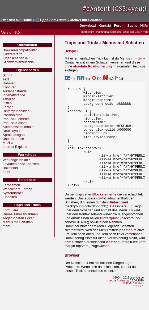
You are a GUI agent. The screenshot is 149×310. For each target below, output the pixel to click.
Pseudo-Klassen (15, 123)
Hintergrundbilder (16, 111)
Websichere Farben (17, 189)
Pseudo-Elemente (16, 119)
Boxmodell (11, 168)
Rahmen (9, 83)
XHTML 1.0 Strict (133, 305)
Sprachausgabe (15, 135)
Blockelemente (104, 216)
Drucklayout (12, 131)
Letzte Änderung (119, 302)
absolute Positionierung (92, 66)
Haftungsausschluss (108, 31)
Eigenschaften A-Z (17, 58)
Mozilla (8, 143)
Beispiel (71, 51)
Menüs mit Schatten (18, 222)
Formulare (10, 210)
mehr (6, 172)
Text (6, 79)
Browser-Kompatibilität (20, 50)
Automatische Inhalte (19, 127)
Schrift (7, 75)
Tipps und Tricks (52, 20)
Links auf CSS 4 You (135, 31)
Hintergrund (118, 224)
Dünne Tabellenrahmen (20, 214)
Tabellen (9, 99)
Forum (119, 26)
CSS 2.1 (139, 308)
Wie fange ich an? (16, 160)
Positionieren (12, 115)
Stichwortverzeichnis (18, 62)
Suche (132, 26)
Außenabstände (15, 91)
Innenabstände (14, 95)
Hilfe (144, 26)
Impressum (87, 31)
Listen (7, 103)
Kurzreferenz (12, 54)
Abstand (113, 264)
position (126, 252)
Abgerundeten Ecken (19, 218)
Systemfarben (13, 193)
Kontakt (105, 26)
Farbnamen (11, 185)
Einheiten (10, 197)
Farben (8, 107)
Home (27, 20)
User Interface (13, 139)
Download (88, 26)
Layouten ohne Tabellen (21, 164)
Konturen (9, 87)
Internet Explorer (15, 147)
